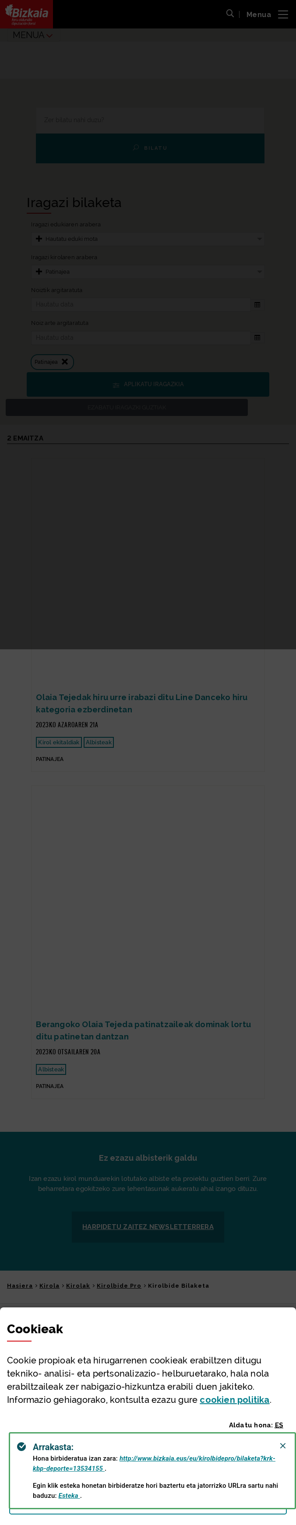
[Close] (283, 1445)
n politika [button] (234, 1400)
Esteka (69, 1496)
